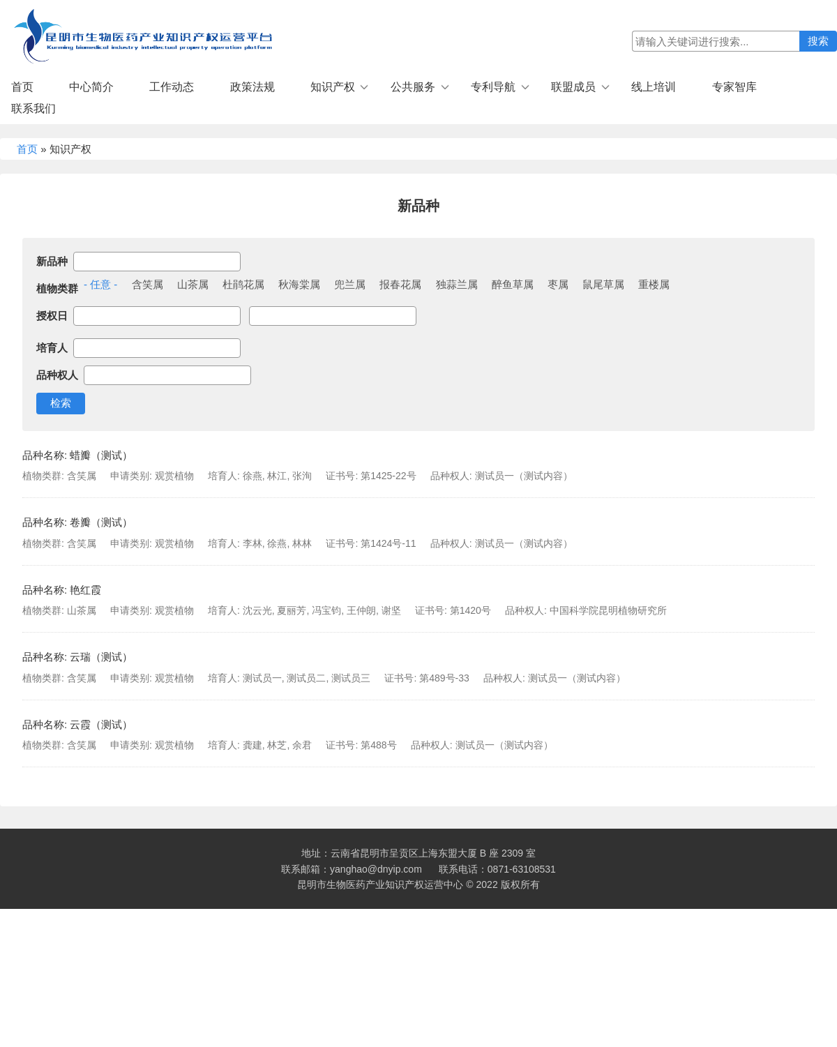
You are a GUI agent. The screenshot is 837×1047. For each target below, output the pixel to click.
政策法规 (252, 87)
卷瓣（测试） (101, 522)
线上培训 (653, 87)
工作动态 (171, 87)
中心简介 (91, 87)
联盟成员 (573, 87)
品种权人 (57, 375)
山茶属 (193, 284)
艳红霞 (85, 590)
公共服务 (413, 87)
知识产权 (332, 87)
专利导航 (493, 87)
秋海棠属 (299, 284)
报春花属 (400, 284)
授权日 (52, 315)
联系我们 (33, 108)
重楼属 (654, 284)
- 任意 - (100, 284)
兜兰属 (349, 284)
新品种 (52, 261)
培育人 (52, 347)
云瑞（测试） (101, 657)
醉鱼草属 (513, 284)
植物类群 (57, 288)
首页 (22, 87)
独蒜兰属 (457, 284)
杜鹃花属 (243, 284)
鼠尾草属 (603, 284)
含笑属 (147, 284)
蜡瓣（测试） (101, 455)
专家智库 (734, 87)
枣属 (558, 284)
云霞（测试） (101, 724)
